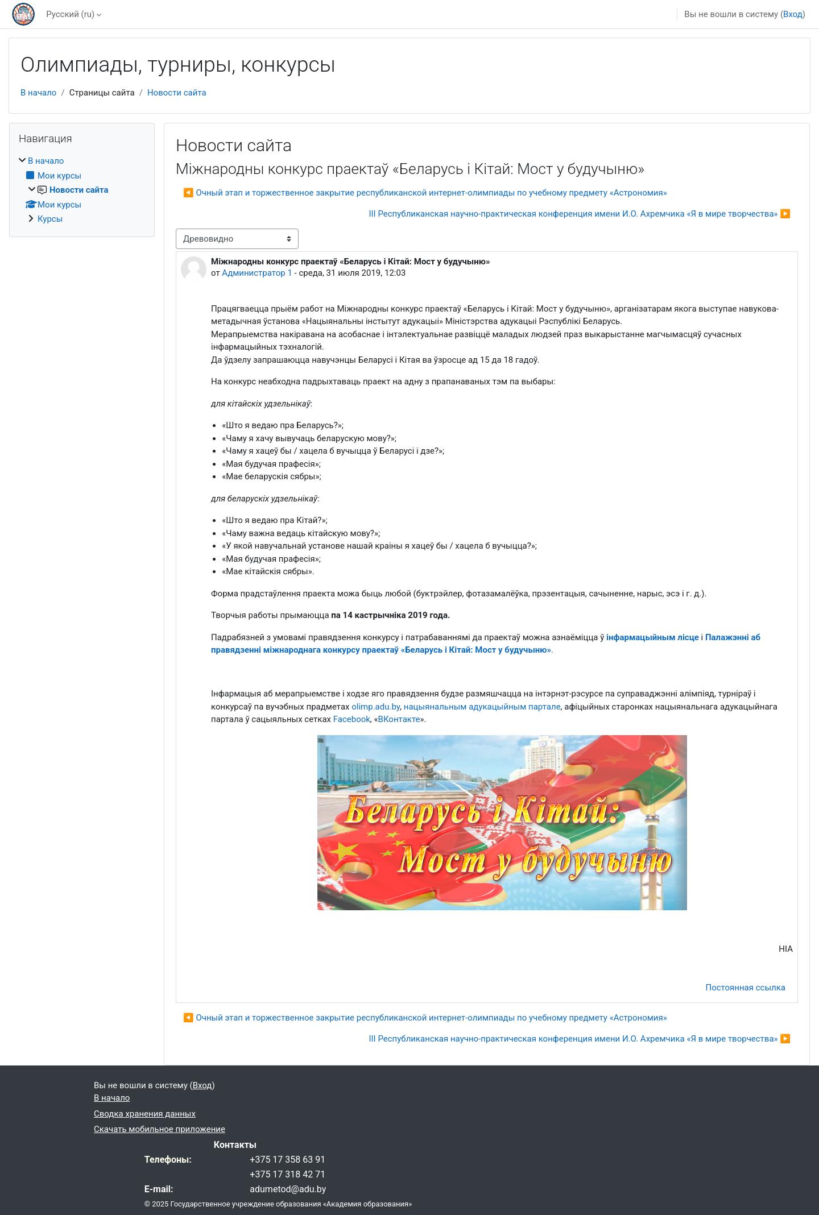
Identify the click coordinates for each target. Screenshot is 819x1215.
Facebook (351, 719)
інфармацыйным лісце (652, 637)
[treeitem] (82, 190)
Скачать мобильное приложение (159, 1129)
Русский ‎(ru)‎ (70, 14)
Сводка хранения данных (145, 1114)
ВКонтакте (399, 719)
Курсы (50, 219)
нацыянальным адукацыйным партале (482, 707)
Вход (793, 14)
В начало (38, 93)
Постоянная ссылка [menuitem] (745, 987)
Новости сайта (176, 93)
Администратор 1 (257, 273)
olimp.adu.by (375, 707)
